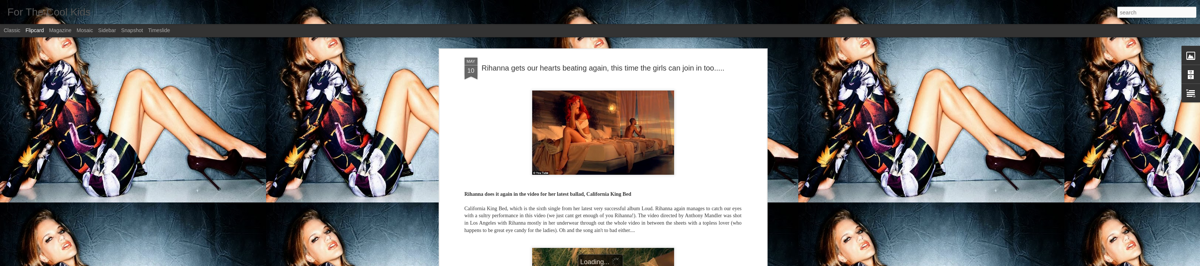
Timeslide (159, 30)
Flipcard (35, 30)
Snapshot (132, 30)
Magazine (60, 30)
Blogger (623, 262)
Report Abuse (644, 262)
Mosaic (85, 30)
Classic (12, 30)
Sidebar (107, 30)
